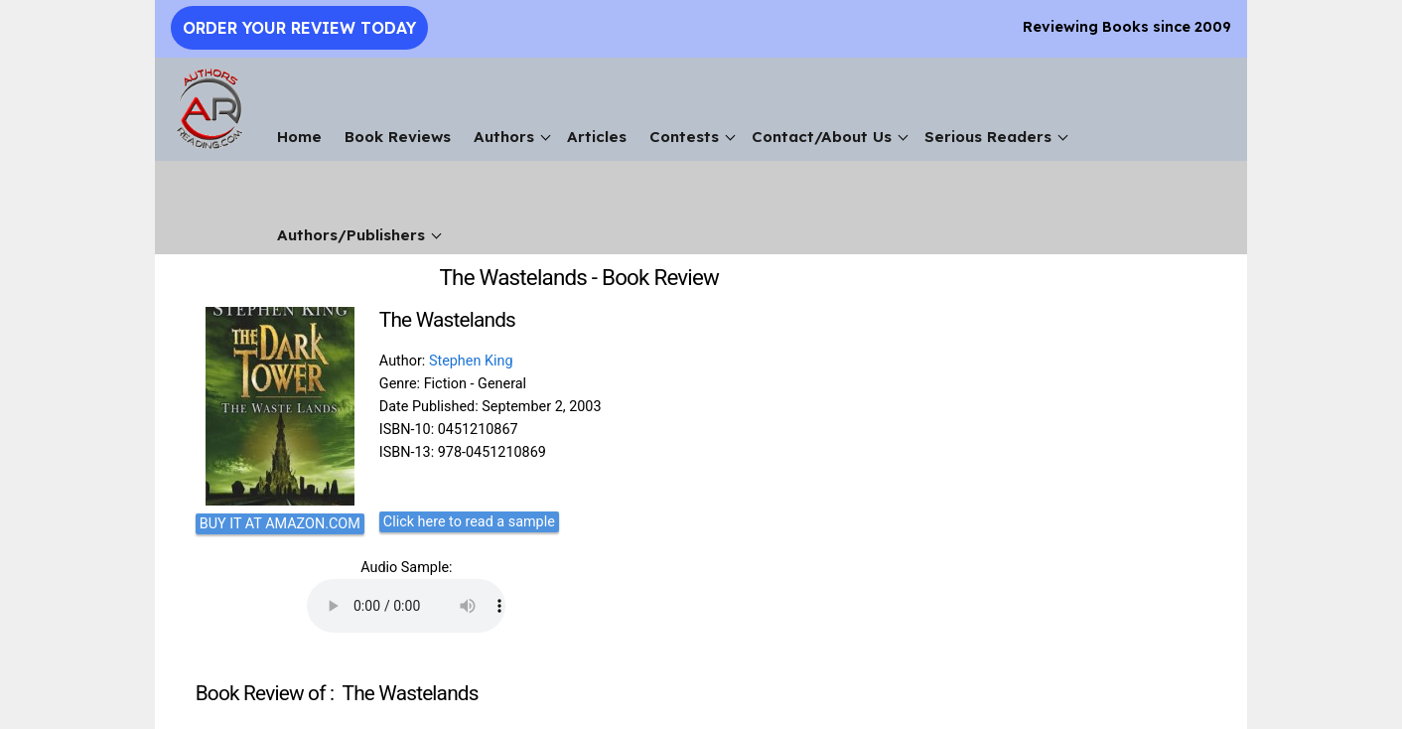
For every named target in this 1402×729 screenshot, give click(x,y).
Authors (504, 136)
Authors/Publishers (351, 234)
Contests (684, 136)
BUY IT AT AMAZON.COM (280, 523)
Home (299, 136)
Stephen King (471, 361)
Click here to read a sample (469, 521)
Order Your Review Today (299, 28)
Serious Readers (988, 136)
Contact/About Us (822, 136)
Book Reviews (398, 136)
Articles (597, 136)
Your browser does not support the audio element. (406, 606)
